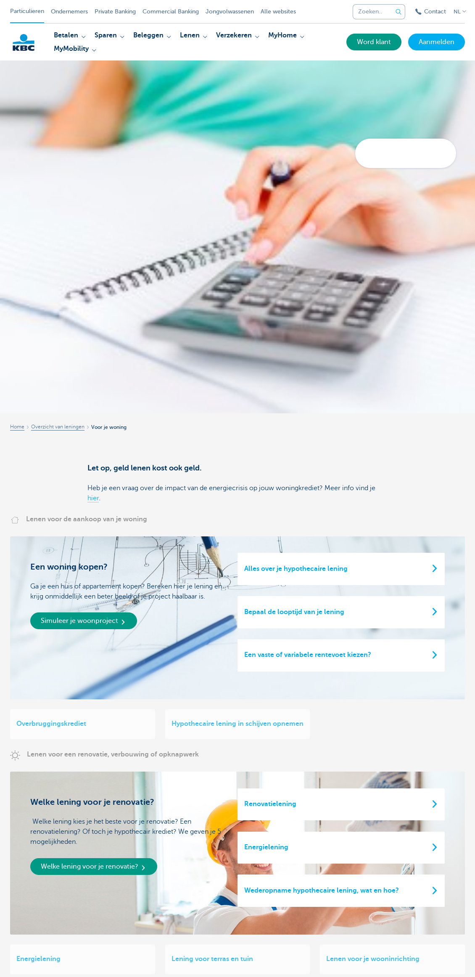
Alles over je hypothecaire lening (296, 569)
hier (93, 498)
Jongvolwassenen (230, 11)
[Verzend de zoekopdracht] (398, 11)
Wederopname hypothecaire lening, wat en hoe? (321, 890)
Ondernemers (69, 11)
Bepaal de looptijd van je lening (294, 612)
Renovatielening (270, 804)
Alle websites (278, 11)
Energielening (266, 847)
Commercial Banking (170, 11)
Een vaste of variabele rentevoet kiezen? (307, 655)
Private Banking (115, 11)
